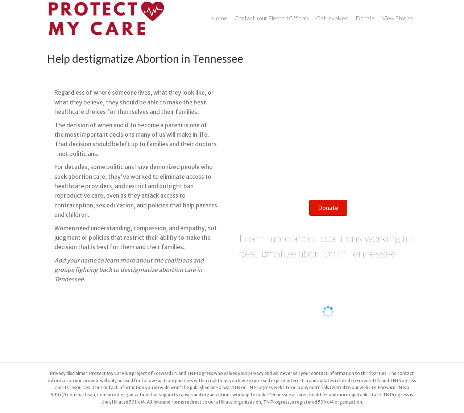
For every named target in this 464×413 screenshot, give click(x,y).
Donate (365, 18)
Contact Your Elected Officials (272, 18)
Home (219, 18)
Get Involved (332, 18)
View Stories (397, 18)
